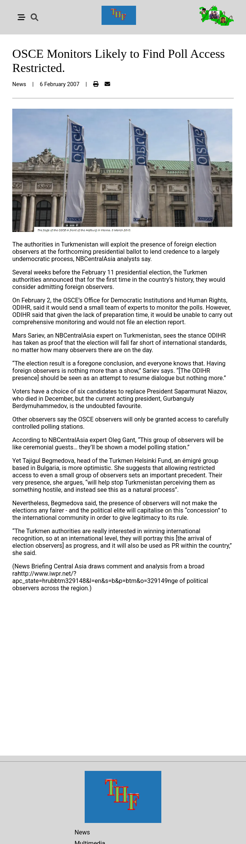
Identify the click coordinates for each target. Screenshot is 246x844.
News (82, 832)
